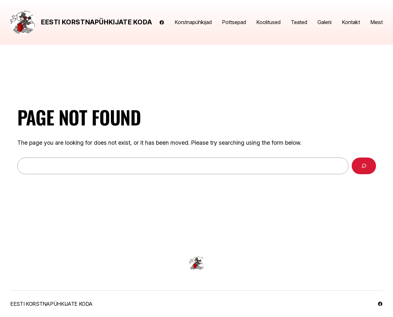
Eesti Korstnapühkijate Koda (96, 22)
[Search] (364, 166)
